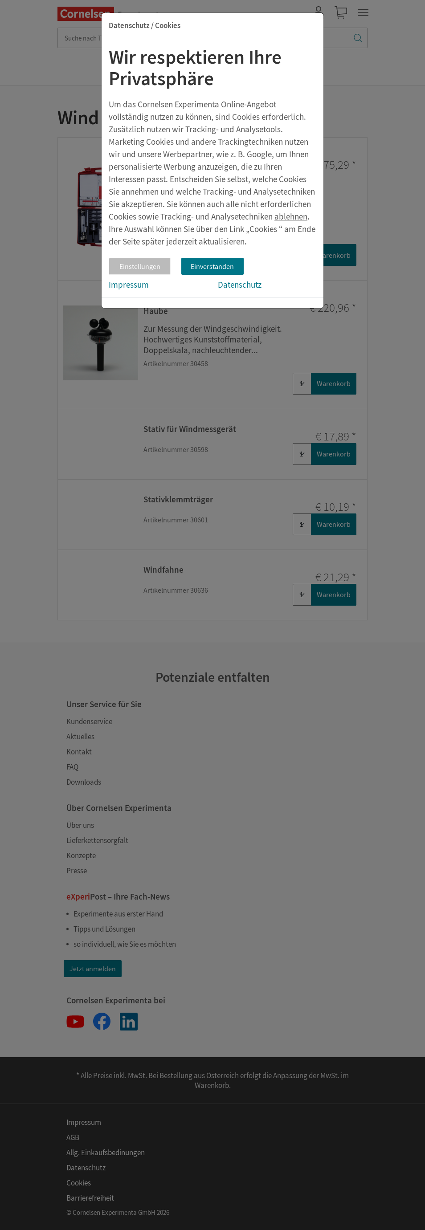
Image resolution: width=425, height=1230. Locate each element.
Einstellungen (139, 266)
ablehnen (290, 216)
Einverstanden (212, 266)
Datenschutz (240, 284)
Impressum (129, 284)
